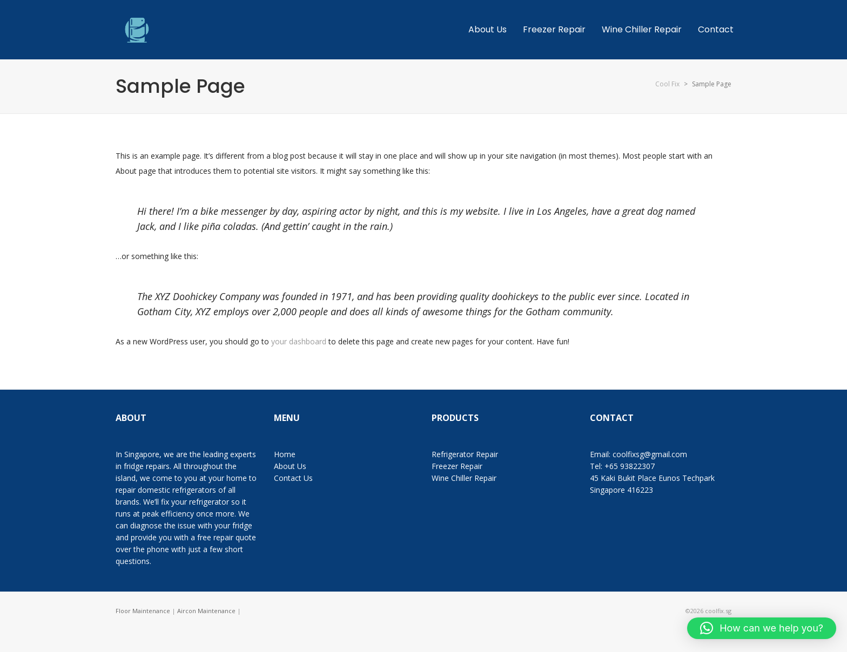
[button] (761, 628)
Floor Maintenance (143, 611)
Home (284, 454)
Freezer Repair (457, 466)
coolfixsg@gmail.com (650, 454)
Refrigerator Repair (465, 454)
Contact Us (293, 478)
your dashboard (298, 341)
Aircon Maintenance (206, 611)
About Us (290, 466)
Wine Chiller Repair (464, 478)
